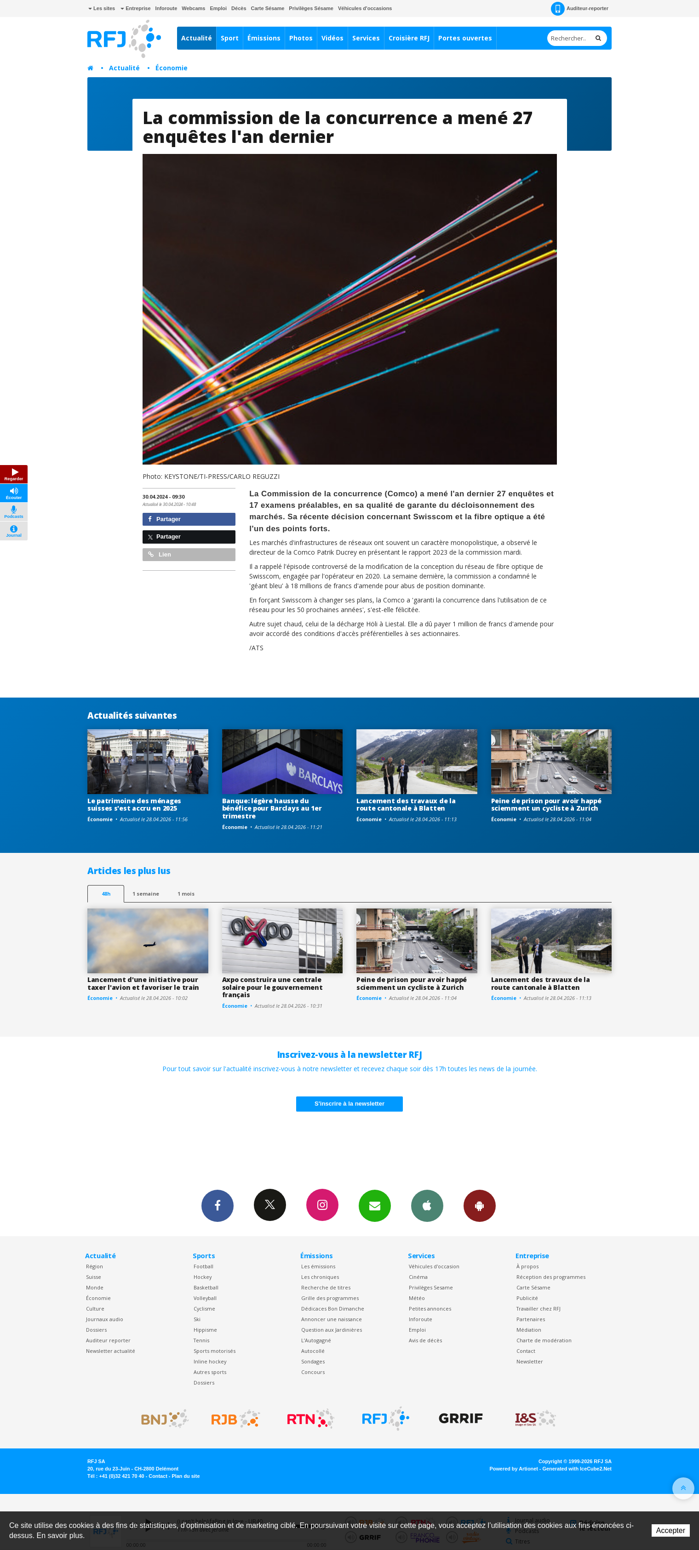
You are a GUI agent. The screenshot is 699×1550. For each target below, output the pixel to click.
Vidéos (332, 38)
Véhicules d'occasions (365, 8)
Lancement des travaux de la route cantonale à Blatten (405, 804)
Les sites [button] (101, 8)
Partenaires (530, 1319)
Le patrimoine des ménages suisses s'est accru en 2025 (134, 804)
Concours (313, 1372)
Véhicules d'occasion (434, 1266)
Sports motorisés (214, 1351)
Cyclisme (204, 1309)
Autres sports (210, 1372)
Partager (164, 519)
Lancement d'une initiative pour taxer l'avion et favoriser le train (143, 983)
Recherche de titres (325, 1287)
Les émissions (318, 1266)
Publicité (527, 1298)
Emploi (218, 8)
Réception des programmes (550, 1277)
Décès (238, 8)
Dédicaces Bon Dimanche (332, 1309)
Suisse (93, 1277)
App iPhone (427, 1205)
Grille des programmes (330, 1298)
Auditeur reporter (108, 1340)
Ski (197, 1319)
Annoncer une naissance (331, 1319)
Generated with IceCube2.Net (577, 1468)
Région (94, 1266)
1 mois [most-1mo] (186, 893)
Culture (95, 1309)
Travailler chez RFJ (538, 1309)
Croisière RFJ (409, 38)
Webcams (193, 8)
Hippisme (205, 1330)
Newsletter (529, 1361)
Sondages (313, 1361)
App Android (480, 1205)
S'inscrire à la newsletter (349, 1103)
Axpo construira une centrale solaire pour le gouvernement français (272, 987)
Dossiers (96, 1330)
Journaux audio (104, 1319)
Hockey (203, 1277)
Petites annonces (430, 1309)
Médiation (528, 1330)
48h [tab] (106, 893)
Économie (171, 67)
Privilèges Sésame (311, 8)
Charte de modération (544, 1340)
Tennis (201, 1340)
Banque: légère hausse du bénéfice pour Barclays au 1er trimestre (272, 808)
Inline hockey (210, 1361)
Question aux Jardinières (331, 1330)
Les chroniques (320, 1277)
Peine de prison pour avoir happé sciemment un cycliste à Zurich (546, 804)
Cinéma (418, 1277)
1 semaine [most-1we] (145, 893)
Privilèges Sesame (431, 1287)
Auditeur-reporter (579, 9)
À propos (527, 1266)
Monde (94, 1287)
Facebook (217, 1205)
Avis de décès (425, 1340)
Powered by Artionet (514, 1468)
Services (366, 38)
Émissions (264, 38)
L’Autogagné (316, 1340)
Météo (417, 1298)
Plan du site (186, 1476)
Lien (159, 554)
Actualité (196, 38)
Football (203, 1266)
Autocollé (313, 1351)
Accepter (670, 1530)
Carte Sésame (268, 8)
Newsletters (375, 1205)
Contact (525, 1351)
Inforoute (166, 8)
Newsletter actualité (110, 1351)
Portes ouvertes (465, 38)
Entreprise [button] (135, 8)
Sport (230, 38)
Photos (301, 38)
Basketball (206, 1287)
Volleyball (205, 1298)
